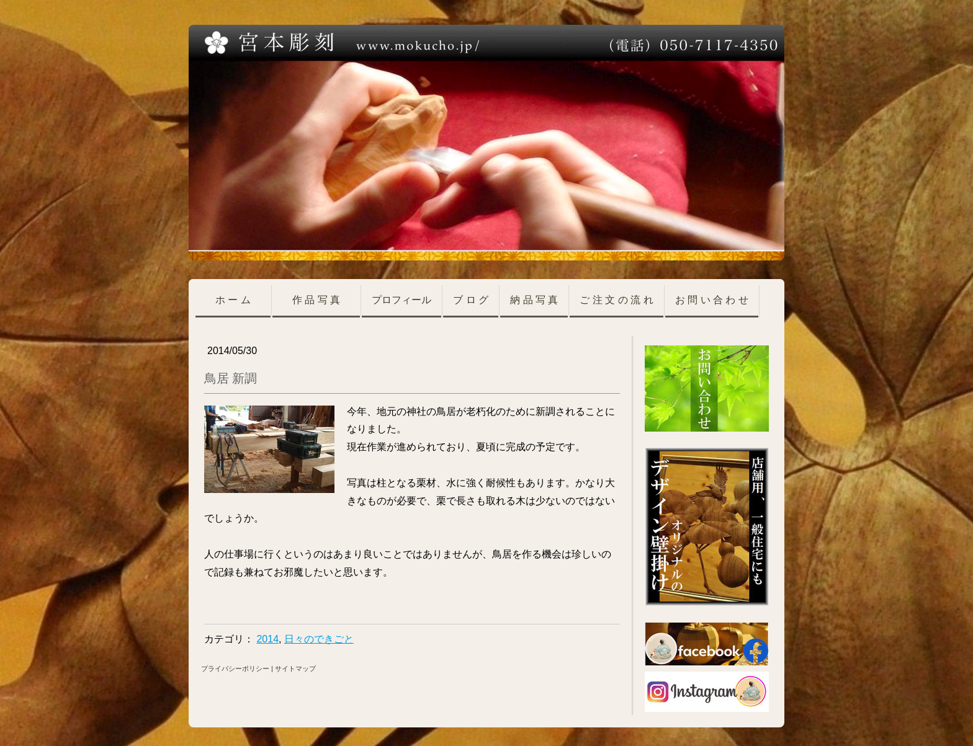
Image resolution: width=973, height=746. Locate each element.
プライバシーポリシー (235, 668)
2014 (267, 639)
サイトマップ (295, 668)
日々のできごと (319, 639)
